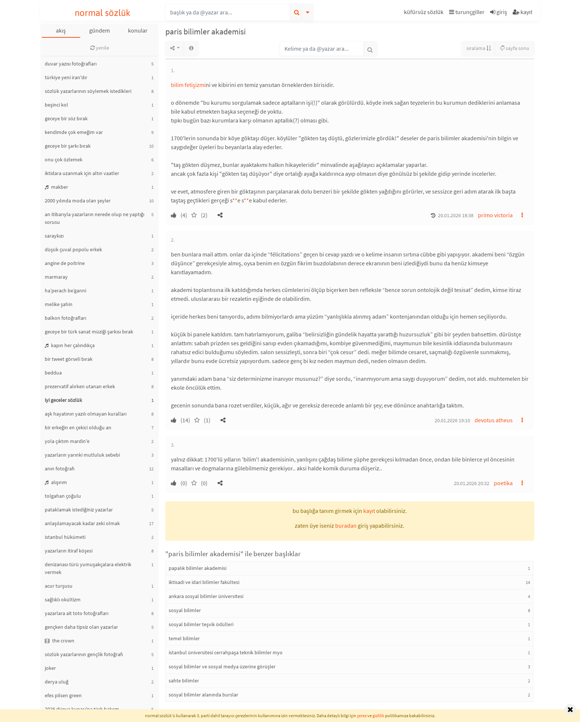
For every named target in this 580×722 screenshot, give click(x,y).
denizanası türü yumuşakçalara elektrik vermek (88, 568)
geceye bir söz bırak (66, 118)
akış (61, 30)
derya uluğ (56, 681)
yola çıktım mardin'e (67, 441)
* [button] (233, 200)
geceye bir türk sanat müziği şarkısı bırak (89, 331)
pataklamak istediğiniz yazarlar (79, 509)
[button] (424, 13)
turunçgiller (467, 12)
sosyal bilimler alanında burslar (203, 694)
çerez (362, 715)
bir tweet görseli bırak (68, 359)
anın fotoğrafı (59, 468)
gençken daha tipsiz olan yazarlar (81, 627)
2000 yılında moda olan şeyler (78, 200)
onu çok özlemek (63, 159)
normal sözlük (103, 13)
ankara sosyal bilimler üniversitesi (206, 596)
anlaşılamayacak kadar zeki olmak (82, 523)
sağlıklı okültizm (63, 599)
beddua (53, 372)
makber (56, 187)
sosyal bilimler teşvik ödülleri (201, 624)
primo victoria (495, 215)
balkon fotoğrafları (65, 318)
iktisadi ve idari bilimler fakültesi (204, 582)
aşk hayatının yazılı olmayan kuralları (86, 413)
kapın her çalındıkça (70, 345)
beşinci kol (56, 104)
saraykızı (54, 235)
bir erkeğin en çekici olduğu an (78, 427)
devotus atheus (494, 420)
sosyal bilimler (185, 610)
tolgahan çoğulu (63, 496)
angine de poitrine (65, 263)
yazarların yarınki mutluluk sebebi (82, 454)
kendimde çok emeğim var (74, 132)
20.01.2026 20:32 (471, 483)
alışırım (56, 482)
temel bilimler (184, 638)
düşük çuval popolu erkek (73, 249)
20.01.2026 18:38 (455, 215)
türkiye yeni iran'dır (66, 77)
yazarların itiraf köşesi (68, 550)
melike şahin (58, 304)
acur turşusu (58, 585)
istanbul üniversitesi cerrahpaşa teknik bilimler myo (226, 652)
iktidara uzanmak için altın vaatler (82, 173)
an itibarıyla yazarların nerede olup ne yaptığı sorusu (94, 218)
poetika (503, 483)
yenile (99, 47)
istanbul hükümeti (65, 537)
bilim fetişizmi (188, 84)
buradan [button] (346, 525)
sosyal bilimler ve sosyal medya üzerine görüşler (222, 666)
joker (50, 668)
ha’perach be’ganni (65, 290)
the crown (59, 640)
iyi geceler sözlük (63, 400)
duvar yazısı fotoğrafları (71, 63)
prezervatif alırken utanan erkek (80, 386)
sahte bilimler (184, 680)
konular (138, 30)
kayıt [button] (369, 510)
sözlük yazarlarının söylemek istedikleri (88, 91)
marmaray (56, 276)
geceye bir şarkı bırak (68, 145)
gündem (99, 30)
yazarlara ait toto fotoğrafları (76, 613)
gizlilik (378, 715)
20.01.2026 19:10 (452, 420)
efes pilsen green (63, 695)
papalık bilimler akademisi (197, 568)
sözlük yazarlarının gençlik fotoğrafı (84, 654)
